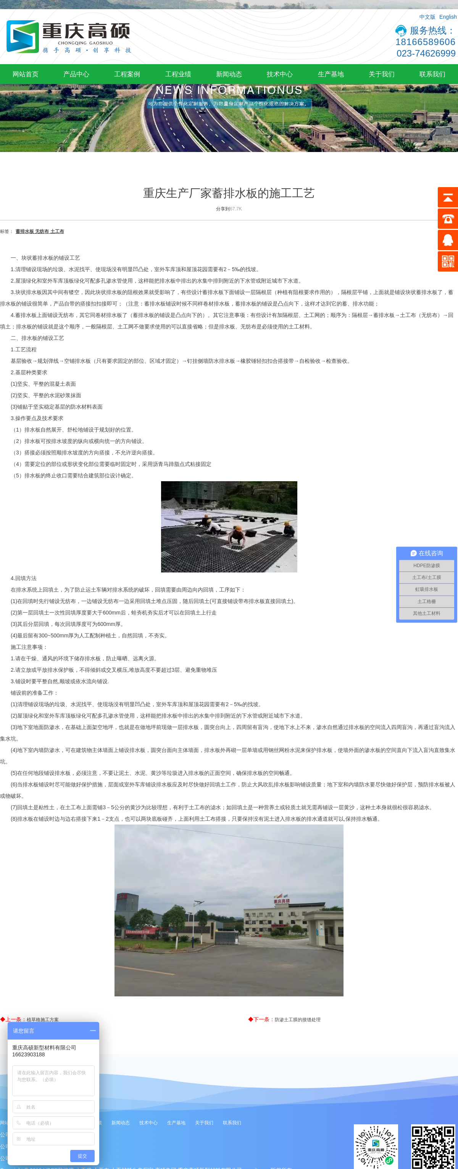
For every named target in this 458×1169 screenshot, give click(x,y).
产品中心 (76, 74)
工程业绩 (178, 74)
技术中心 (280, 74)
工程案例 (127, 74)
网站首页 (26, 74)
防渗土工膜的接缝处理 (298, 1019)
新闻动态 (229, 74)
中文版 (427, 17)
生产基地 (331, 74)
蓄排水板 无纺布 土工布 (40, 231)
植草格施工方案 (43, 1019)
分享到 (223, 209)
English (448, 17)
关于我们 (382, 74)
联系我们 (432, 74)
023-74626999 (426, 53)
